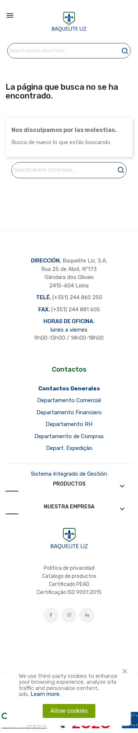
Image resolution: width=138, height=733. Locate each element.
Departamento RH (69, 424)
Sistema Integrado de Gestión (69, 474)
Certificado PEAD (69, 584)
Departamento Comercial (69, 400)
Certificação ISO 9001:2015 (69, 592)
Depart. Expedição (69, 448)
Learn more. (45, 694)
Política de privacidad (69, 568)
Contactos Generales (69, 388)
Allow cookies (69, 710)
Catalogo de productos (69, 576)
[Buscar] (69, 50)
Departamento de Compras (69, 436)
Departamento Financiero (69, 412)
